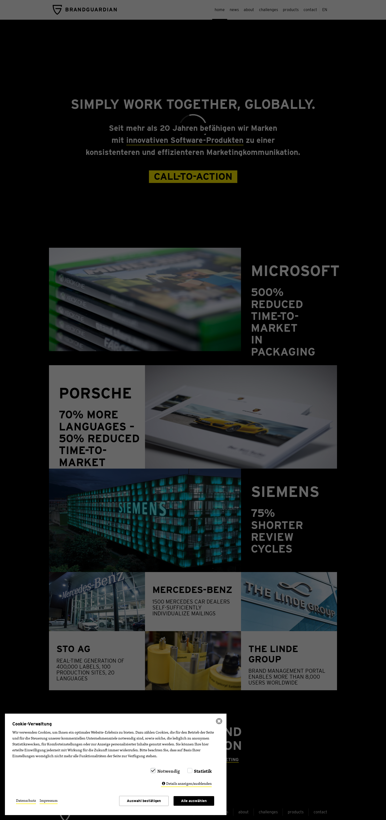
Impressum (49, 801)
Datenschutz (26, 801)
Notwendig (168, 771)
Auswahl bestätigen (144, 801)
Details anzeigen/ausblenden (189, 783)
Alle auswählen (194, 801)
